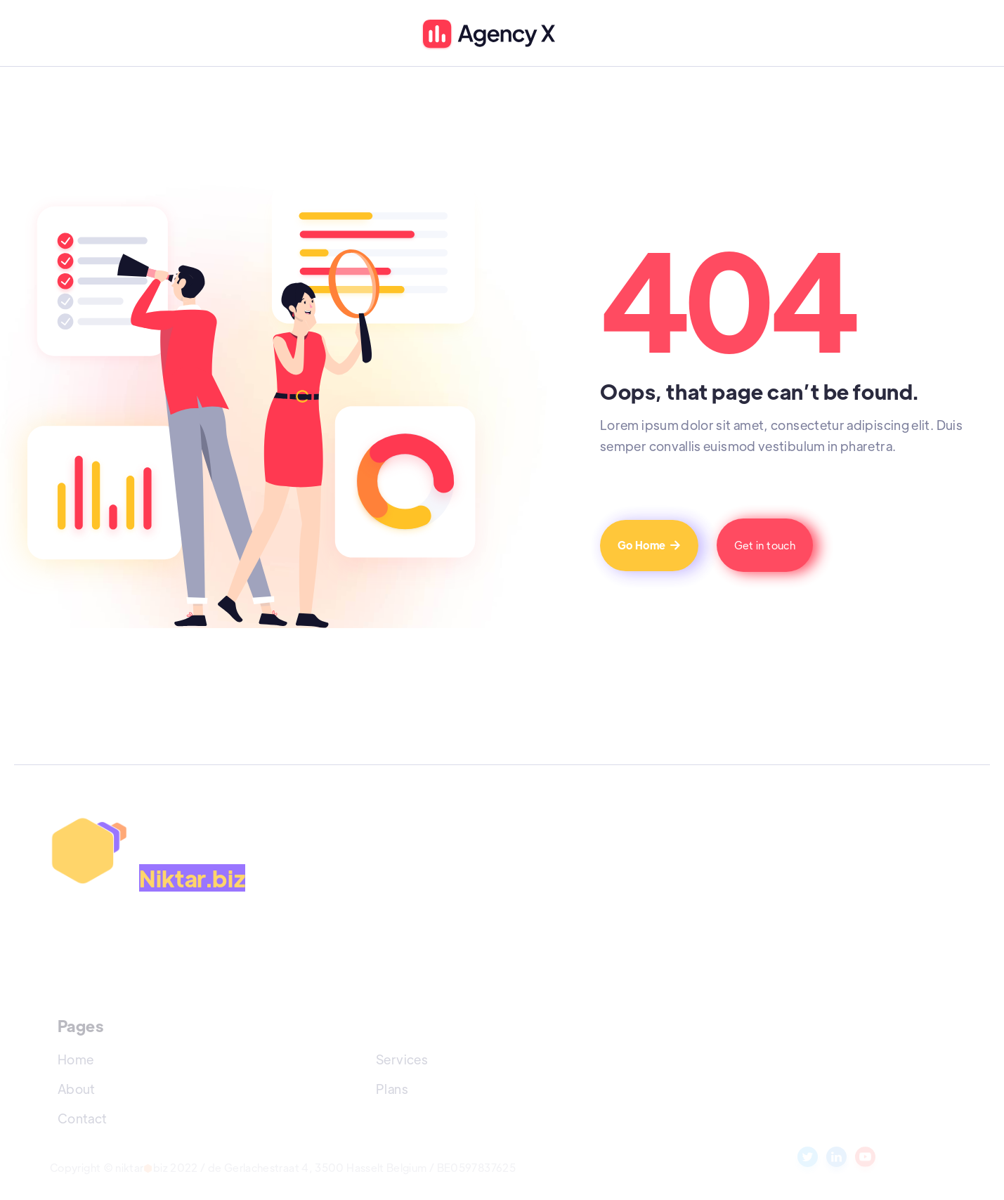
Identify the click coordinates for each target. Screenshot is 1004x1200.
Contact (82, 1118)
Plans (392, 1089)
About (77, 1089)
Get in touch (764, 545)
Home (75, 1059)
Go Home (649, 545)
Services (402, 1059)
